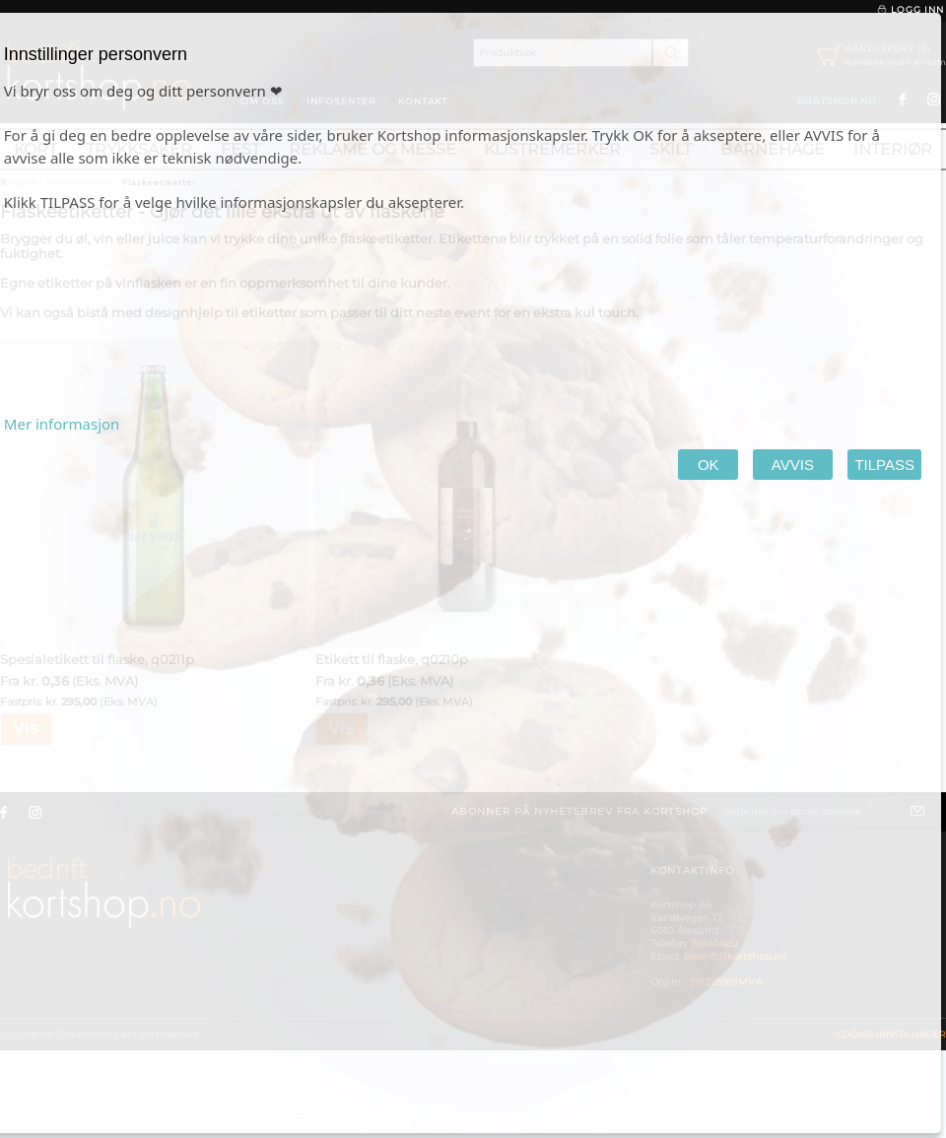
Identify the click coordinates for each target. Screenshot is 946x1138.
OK (708, 464)
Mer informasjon (62, 424)
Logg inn (910, 10)
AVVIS (793, 464)
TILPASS (884, 464)
